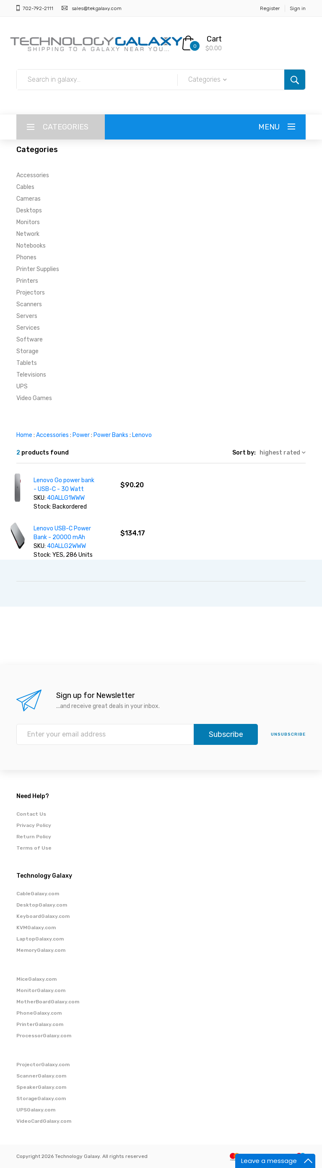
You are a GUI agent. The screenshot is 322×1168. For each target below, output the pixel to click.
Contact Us (31, 814)
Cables (25, 187)
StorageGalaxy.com (41, 1098)
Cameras (28, 198)
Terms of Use (34, 848)
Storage (27, 351)
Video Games (34, 398)
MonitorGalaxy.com (40, 990)
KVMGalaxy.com (36, 927)
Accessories (32, 175)
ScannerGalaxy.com (41, 1076)
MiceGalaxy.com (36, 979)
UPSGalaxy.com (35, 1110)
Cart (214, 39)
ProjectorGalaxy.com (43, 1064)
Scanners (29, 304)
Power (81, 435)
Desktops (29, 210)
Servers (26, 316)
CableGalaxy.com (37, 894)
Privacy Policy (33, 825)
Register (270, 8)
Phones (26, 257)
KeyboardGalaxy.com (43, 916)
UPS (22, 386)
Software (29, 339)
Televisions (31, 374)
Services (28, 327)
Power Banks (110, 435)
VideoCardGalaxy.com (43, 1121)
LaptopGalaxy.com (40, 939)
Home (24, 435)
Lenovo (142, 435)
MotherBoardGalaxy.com (47, 1002)
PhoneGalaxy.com (39, 1013)
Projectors (30, 292)
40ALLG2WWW (66, 546)
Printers (27, 280)
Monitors (28, 222)
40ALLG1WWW (66, 497)
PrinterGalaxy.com (39, 1024)
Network (27, 234)
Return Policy (33, 837)
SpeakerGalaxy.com (41, 1087)
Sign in (298, 8)
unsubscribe (288, 734)
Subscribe (226, 734)
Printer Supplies (37, 269)
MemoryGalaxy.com (40, 950)
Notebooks (31, 245)
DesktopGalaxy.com (41, 905)
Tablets (26, 363)
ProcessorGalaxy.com (43, 1036)
